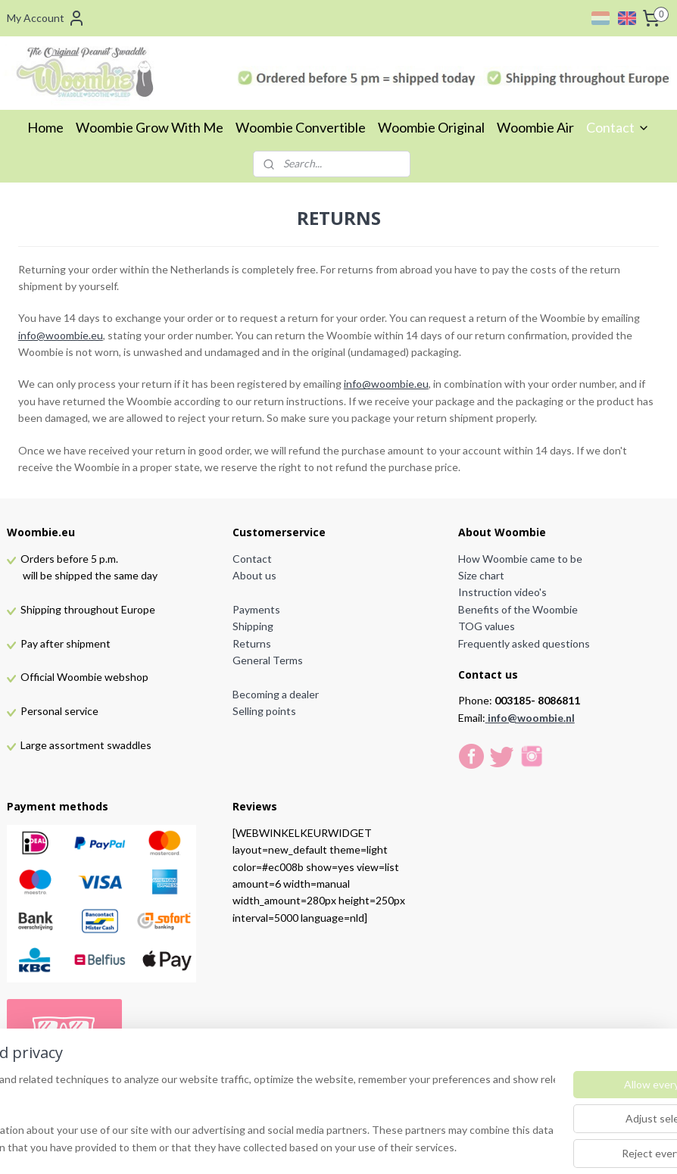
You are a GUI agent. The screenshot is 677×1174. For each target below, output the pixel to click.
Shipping (252, 626)
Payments (256, 609)
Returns (251, 643)
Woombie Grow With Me (149, 127)
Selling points (264, 710)
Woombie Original (431, 127)
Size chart (481, 575)
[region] (238, 1114)
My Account (46, 18)
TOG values (486, 626)
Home (45, 127)
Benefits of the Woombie (518, 609)
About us (254, 575)
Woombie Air (535, 127)
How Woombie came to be (520, 558)
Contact (618, 127)
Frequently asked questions (524, 643)
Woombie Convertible (301, 127)
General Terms (267, 660)
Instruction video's (502, 591)
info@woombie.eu (60, 334)
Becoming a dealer (275, 694)
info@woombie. (527, 717)
